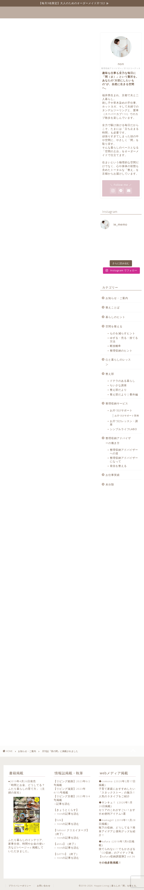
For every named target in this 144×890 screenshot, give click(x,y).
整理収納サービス (117, 403)
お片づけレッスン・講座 (124, 422)
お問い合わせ (95, 23)
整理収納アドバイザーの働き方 (118, 440)
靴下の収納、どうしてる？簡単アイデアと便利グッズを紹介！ (117, 831)
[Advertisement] (47, 548)
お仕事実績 (113, 475)
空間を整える (114, 326)
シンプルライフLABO (123, 429)
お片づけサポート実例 (127, 415)
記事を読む (63, 803)
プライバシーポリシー (20, 885)
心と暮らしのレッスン (118, 362)
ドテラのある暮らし (122, 380)
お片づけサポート (121, 410)
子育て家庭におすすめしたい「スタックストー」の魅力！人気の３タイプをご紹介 (117, 792)
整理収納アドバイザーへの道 (124, 451)
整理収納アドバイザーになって (124, 459)
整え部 (110, 374)
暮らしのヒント (115, 317)
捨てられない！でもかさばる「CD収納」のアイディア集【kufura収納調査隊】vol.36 (117, 852)
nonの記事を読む (68, 813)
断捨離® (115, 346)
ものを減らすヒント (122, 333)
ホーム (43, 23)
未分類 (110, 484)
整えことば (113, 307)
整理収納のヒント (121, 350)
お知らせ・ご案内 (12, 38)
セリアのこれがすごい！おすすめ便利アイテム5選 (117, 811)
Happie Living (72, 12)
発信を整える (118, 466)
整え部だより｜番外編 (124, 394)
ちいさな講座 (118, 385)
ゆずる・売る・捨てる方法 (124, 339)
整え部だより (118, 389)
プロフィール (67, 23)
